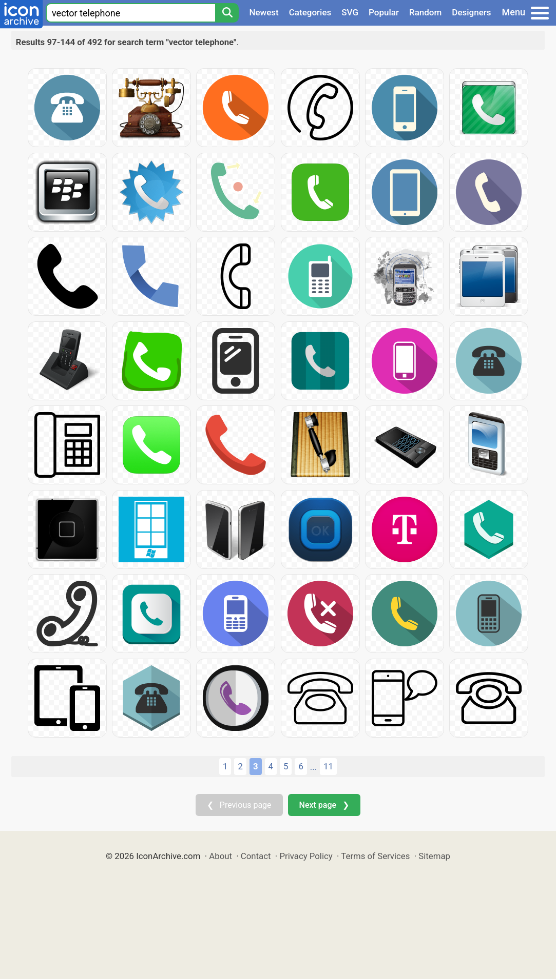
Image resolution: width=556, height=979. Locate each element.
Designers (471, 12)
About (220, 856)
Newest (263, 12)
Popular (384, 12)
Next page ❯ (324, 805)
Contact (256, 856)
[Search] (227, 13)
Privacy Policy (305, 856)
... (313, 767)
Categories (310, 12)
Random (425, 12)
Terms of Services (375, 856)
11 (328, 766)
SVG (349, 12)
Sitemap (434, 856)
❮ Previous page (239, 805)
